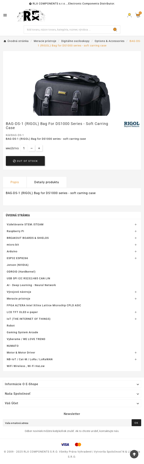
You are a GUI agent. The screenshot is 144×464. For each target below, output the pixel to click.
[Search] (115, 30)
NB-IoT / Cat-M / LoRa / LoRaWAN (30, 359)
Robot (11, 325)
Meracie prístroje (18, 298)
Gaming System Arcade (22, 332)
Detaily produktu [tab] (46, 182)
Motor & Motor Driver (21, 352)
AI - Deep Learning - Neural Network (31, 285)
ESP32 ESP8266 (17, 258)
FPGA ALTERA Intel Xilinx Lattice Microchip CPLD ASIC (44, 305)
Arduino (12, 251)
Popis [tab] (14, 182)
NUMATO (13, 345)
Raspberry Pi (15, 231)
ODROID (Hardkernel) (21, 271)
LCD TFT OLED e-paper (22, 312)
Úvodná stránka (18, 215)
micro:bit (13, 244)
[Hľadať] (67, 30)
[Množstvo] (23, 148)
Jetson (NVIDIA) (18, 264)
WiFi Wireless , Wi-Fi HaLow (26, 366)
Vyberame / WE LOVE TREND (26, 339)
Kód (8, 135)
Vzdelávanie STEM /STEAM (25, 224)
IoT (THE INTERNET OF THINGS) (29, 318)
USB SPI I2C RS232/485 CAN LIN (28, 278)
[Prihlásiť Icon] (129, 15)
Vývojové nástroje (19, 291)
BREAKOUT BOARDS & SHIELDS (28, 237)
